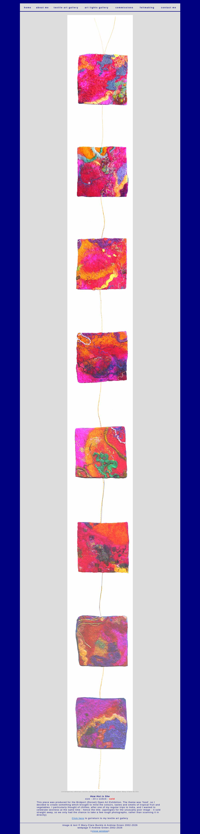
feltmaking (147, 7)
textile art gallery (66, 7)
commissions (125, 7)
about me (42, 7)
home (27, 7)
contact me (168, 7)
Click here (78, 818)
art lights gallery (97, 7)
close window (100, 831)
